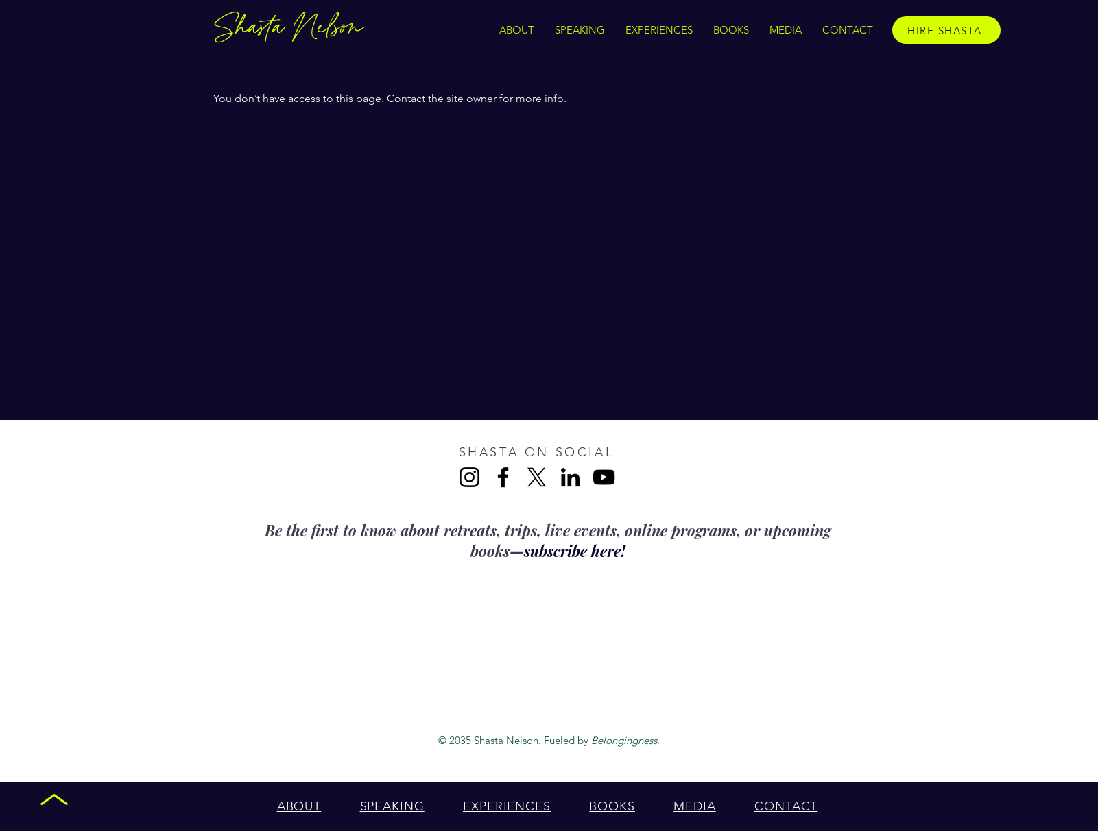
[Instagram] (469, 477)
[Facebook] (503, 477)
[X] (536, 477)
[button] (659, 30)
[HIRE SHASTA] (946, 30)
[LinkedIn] (570, 477)
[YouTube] (603, 477)
